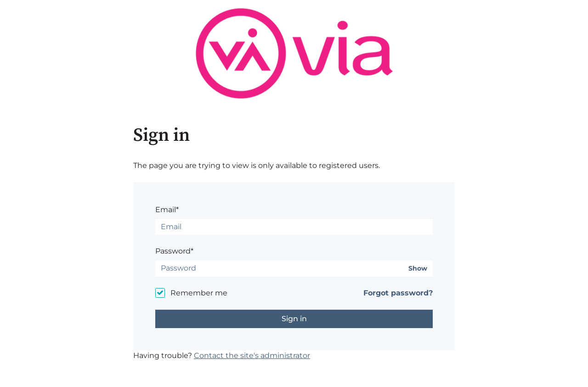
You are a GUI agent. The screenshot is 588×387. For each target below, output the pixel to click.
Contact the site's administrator (252, 355)
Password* (174, 251)
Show (417, 268)
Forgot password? (398, 293)
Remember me (198, 293)
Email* (167, 209)
